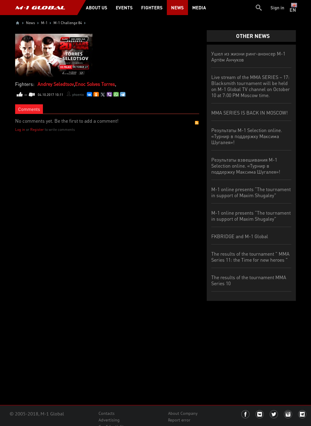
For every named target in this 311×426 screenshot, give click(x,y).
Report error (179, 420)
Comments (29, 109)
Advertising (109, 420)
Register (37, 129)
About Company (183, 413)
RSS (196, 122)
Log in (20, 129)
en (294, 7)
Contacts (107, 413)
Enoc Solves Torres (95, 84)
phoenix (78, 95)
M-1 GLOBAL (40, 7)
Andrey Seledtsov (55, 84)
